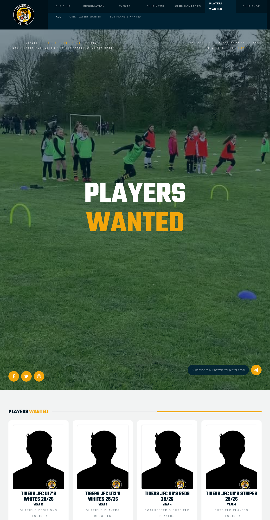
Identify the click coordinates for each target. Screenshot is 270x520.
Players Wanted (216, 6)
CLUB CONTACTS (188, 6)
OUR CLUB (63, 6)
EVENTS (125, 6)
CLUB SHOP (251, 6)
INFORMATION (94, 6)
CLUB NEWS (155, 6)
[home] (23, 14)
